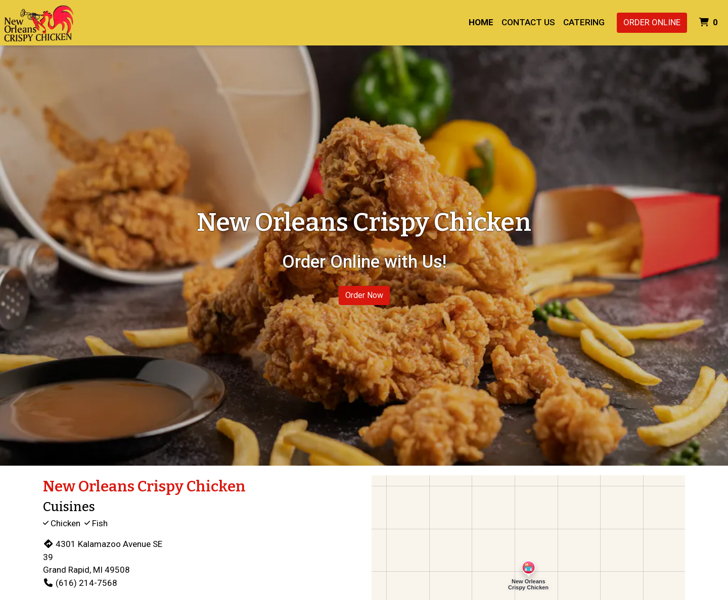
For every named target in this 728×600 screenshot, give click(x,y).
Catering (584, 22)
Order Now (364, 295)
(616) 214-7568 (80, 583)
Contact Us (528, 22)
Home (481, 22)
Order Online (651, 22)
